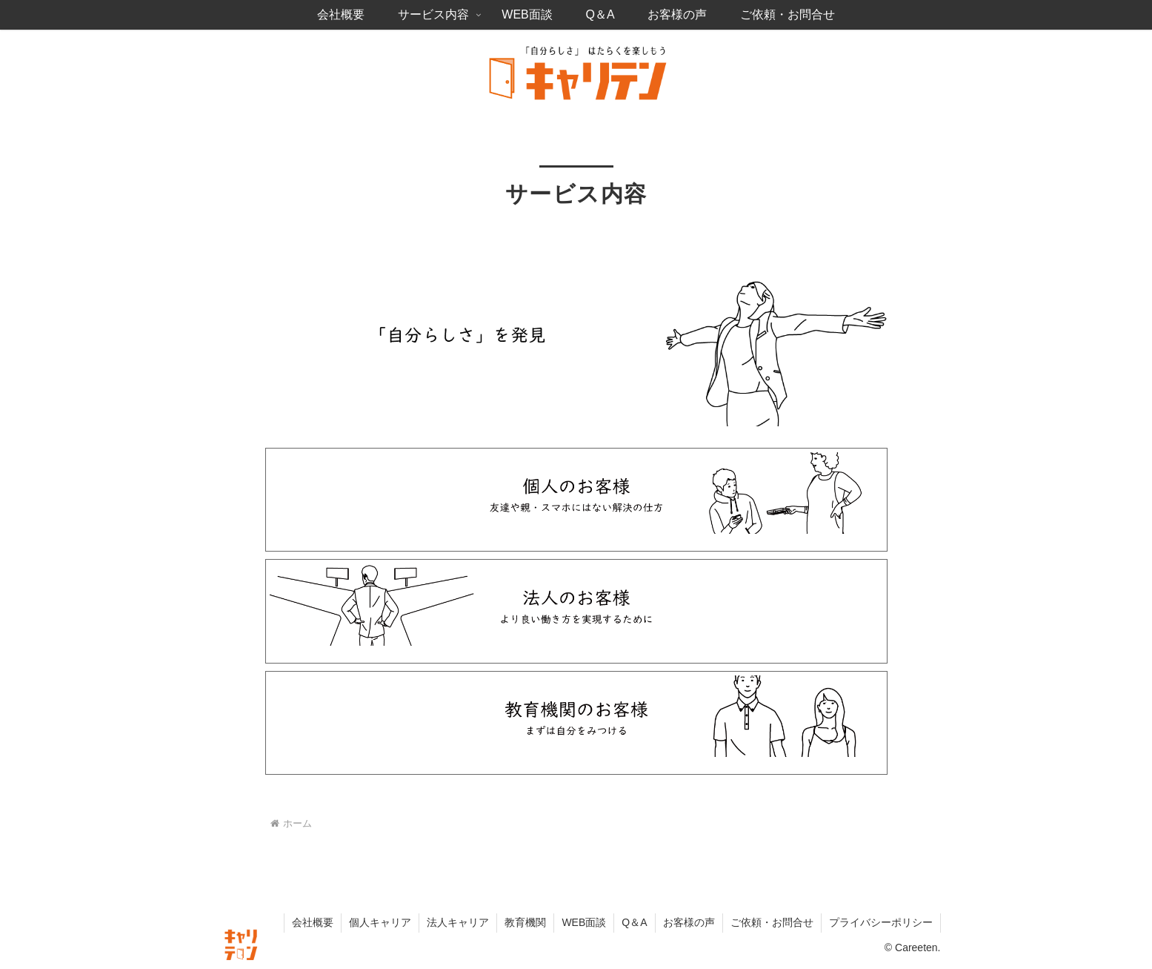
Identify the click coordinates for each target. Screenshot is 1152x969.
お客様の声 (689, 922)
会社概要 (312, 922)
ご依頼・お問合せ (771, 922)
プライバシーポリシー (881, 922)
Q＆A (634, 922)
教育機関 (525, 922)
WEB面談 (584, 922)
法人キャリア (458, 922)
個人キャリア (380, 922)
